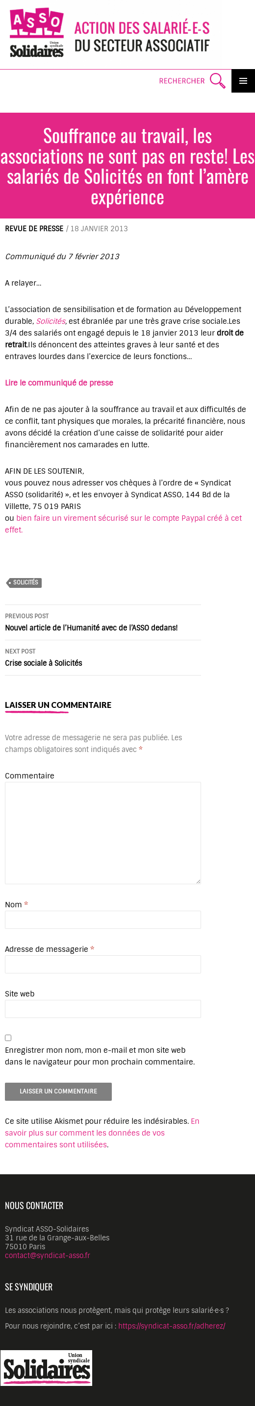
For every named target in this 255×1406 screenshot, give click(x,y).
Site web (19, 994)
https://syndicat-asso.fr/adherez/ (171, 1326)
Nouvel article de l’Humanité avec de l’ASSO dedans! (103, 621)
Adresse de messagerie (49, 949)
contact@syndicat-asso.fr (47, 1255)
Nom (16, 905)
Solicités (50, 321)
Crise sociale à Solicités (103, 657)
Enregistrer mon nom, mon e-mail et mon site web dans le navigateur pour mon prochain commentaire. (100, 1056)
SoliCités (25, 582)
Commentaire (29, 776)
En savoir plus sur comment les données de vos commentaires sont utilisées (102, 1133)
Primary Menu (243, 81)
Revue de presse (34, 228)
